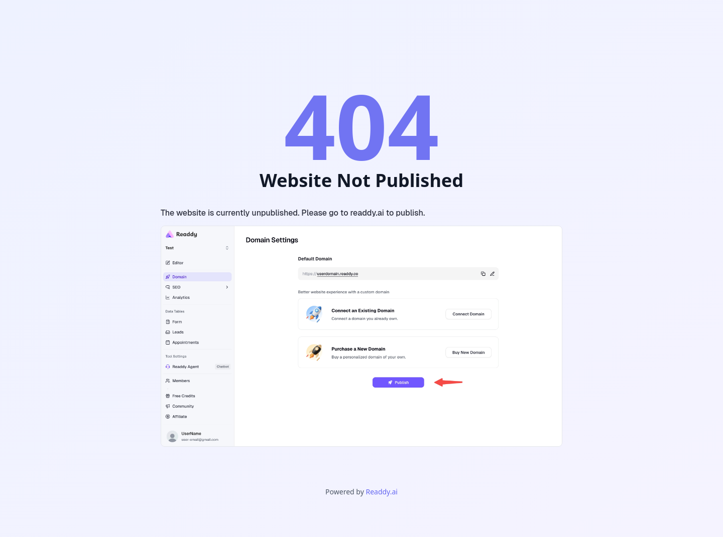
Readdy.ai (381, 491)
